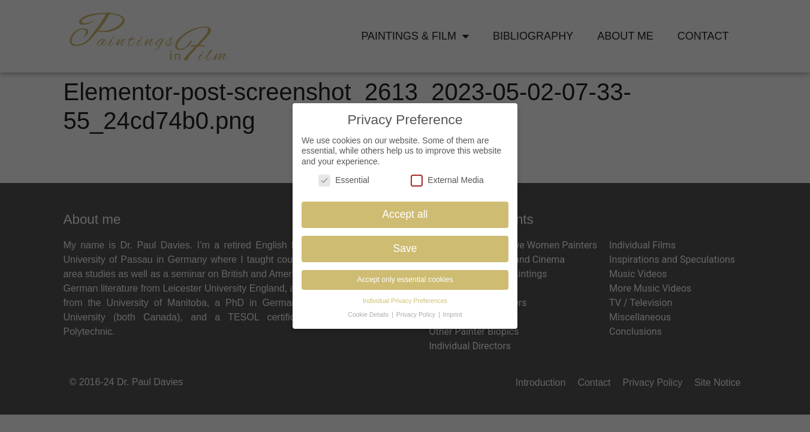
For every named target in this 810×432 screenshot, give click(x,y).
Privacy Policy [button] (416, 313)
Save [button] (405, 248)
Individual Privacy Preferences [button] (405, 300)
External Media (447, 179)
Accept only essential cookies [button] (405, 279)
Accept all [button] (405, 214)
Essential (343, 179)
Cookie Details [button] (369, 313)
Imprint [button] (452, 313)
